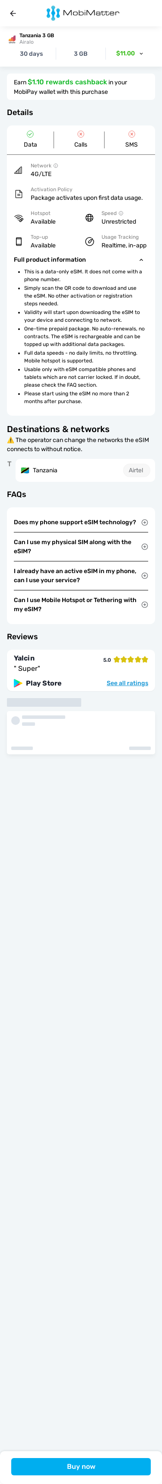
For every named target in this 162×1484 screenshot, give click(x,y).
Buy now (81, 1466)
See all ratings (127, 683)
